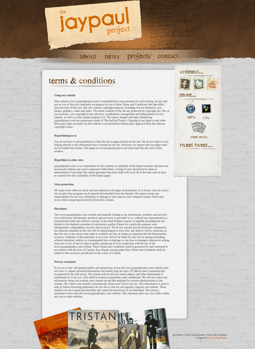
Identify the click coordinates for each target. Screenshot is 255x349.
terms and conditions (217, 334)
